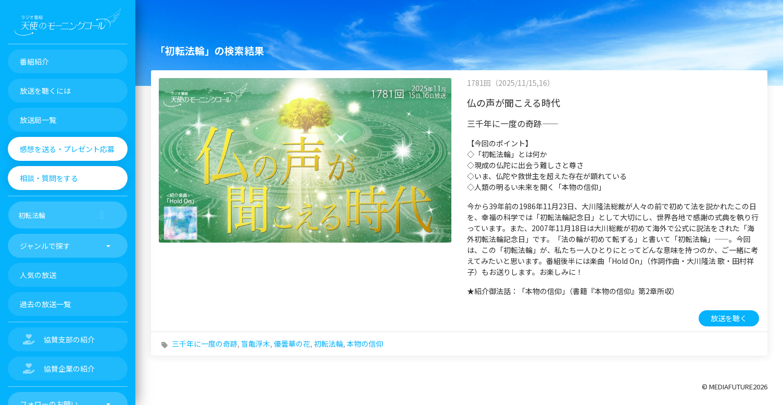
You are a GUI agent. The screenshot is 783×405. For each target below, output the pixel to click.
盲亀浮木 (255, 343)
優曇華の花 (292, 343)
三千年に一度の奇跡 (204, 343)
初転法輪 (328, 343)
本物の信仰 (365, 343)
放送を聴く (729, 318)
